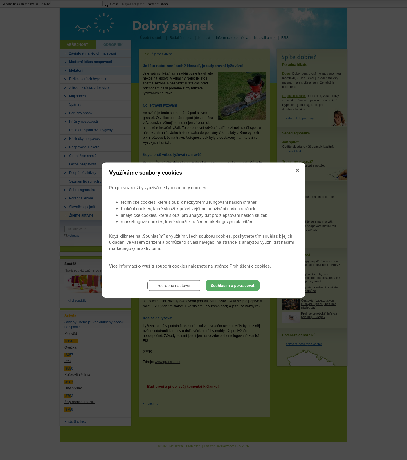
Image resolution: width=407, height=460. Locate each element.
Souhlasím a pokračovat (233, 285)
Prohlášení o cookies (250, 265)
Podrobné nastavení (174, 285)
